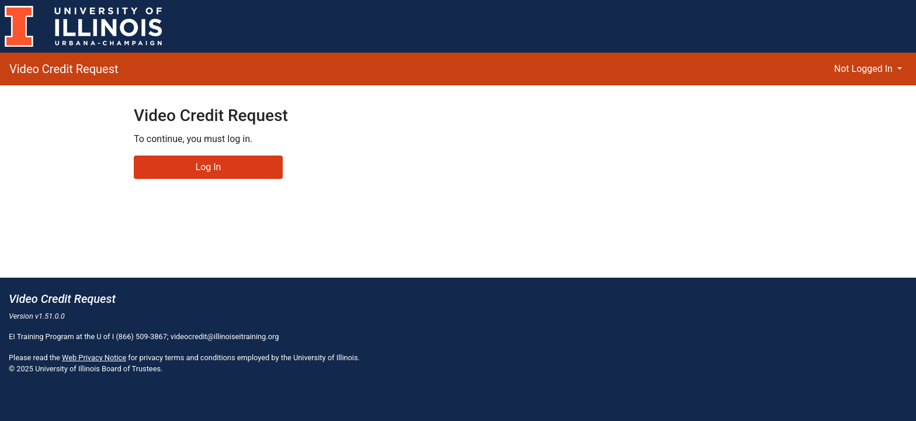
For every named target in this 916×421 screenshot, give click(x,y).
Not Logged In (864, 68)
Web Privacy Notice (94, 357)
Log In (208, 166)
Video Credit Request (64, 69)
